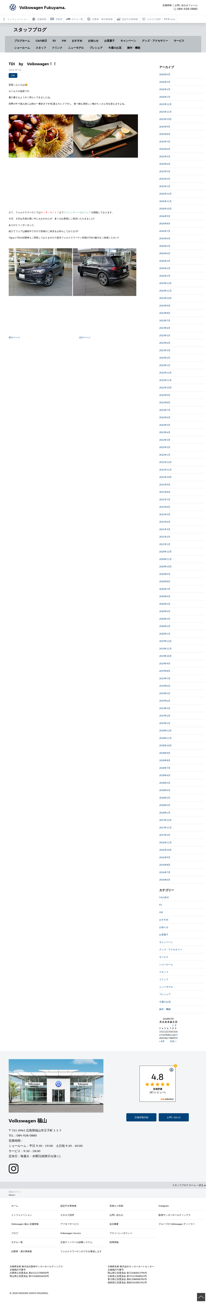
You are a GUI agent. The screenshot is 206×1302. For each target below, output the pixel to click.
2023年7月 (164, 320)
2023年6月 (164, 327)
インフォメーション (21, 1214)
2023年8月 (164, 312)
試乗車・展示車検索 (21, 1251)
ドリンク (57, 47)
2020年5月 (164, 603)
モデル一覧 (17, 1242)
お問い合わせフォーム (186, 5)
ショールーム (22, 47)
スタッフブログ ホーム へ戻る (189, 1185)
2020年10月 (165, 566)
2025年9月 (164, 126)
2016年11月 (165, 842)
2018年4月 (164, 790)
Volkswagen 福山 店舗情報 (25, 1223)
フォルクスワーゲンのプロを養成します (81, 1251)
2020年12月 (165, 551)
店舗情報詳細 (141, 1117)
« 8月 (162, 1041)
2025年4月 (164, 163)
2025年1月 (164, 186)
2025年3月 (164, 171)
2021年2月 (164, 536)
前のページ (14, 337)
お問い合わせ (174, 1117)
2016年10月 (165, 849)
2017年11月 (165, 827)
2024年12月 (165, 193)
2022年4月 (164, 432)
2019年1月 (164, 723)
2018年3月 (164, 797)
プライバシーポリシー (120, 1233)
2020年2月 (164, 626)
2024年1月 (164, 275)
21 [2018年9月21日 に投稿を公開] (171, 1034)
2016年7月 (164, 872)
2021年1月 (164, 544)
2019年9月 (164, 663)
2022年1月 (164, 454)
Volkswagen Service (70, 1233)
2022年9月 (164, 395)
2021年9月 (164, 484)
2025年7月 (164, 141)
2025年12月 (165, 104)
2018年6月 (164, 775)
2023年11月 (165, 290)
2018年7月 (164, 767)
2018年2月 (164, 805)
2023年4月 (164, 342)
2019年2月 (164, 715)
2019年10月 (165, 655)
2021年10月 (165, 477)
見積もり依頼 (116, 1205)
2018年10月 (165, 745)
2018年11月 (165, 738)
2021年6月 (164, 506)
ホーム (14, 1205)
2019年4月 (164, 700)
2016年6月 (164, 879)
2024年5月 (164, 245)
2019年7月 (164, 678)
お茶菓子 (109, 40)
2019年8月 (164, 670)
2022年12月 (165, 372)
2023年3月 (164, 350)
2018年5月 (164, 782)
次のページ (84, 337)
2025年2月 (164, 178)
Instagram (164, 1205)
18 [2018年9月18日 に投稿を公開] (163, 1034)
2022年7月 (164, 409)
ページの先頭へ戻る (201, 1297)
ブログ (14, 1233)
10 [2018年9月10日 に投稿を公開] (160, 1031)
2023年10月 (165, 298)
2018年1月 (164, 812)
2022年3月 (164, 439)
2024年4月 (164, 253)
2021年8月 (164, 491)
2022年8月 (164, 402)
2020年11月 (165, 559)
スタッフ (41, 47)
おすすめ (77, 40)
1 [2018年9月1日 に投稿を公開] (173, 1025)
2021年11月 (165, 469)
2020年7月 (164, 588)
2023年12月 (165, 283)
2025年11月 (165, 111)
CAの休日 (41, 40)
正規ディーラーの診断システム (76, 1242)
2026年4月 (164, 74)
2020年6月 (164, 596)
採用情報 (114, 1242)
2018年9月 (164, 752)
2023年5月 (164, 335)
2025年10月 (165, 119)
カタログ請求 (67, 1214)
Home (11, 1195)
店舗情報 (167, 5)
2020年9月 (164, 574)
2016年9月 (164, 857)
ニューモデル (76, 47)
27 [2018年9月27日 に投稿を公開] (168, 1037)
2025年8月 (164, 134)
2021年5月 (164, 514)
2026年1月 (164, 96)
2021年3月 (164, 529)
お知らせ (93, 40)
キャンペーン (128, 40)
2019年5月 (164, 693)
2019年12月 (165, 641)
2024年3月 (164, 260)
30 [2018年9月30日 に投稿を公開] (176, 1037)
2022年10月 (165, 387)
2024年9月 (164, 216)
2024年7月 (164, 231)
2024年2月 (164, 268)
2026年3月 (164, 81)
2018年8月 (164, 760)
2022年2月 (164, 447)
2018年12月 (165, 730)
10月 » (173, 1041)
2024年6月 (164, 238)
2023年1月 (164, 365)
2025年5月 (164, 156)
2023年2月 (164, 357)
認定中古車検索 (68, 1205)
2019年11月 (165, 648)
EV (54, 40)
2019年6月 (164, 685)
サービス (179, 40)
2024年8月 (164, 223)
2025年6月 (164, 148)
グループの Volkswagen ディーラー (177, 1223)
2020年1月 (164, 633)
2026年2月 (164, 89)
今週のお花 (114, 47)
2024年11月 (165, 201)
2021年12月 (165, 462)
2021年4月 (164, 521)
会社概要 (114, 1223)
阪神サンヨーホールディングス (175, 1214)
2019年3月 (164, 708)
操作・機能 (133, 47)
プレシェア (96, 47)
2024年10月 (165, 208)
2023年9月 (164, 305)
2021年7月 (164, 499)
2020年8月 (164, 581)
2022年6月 (164, 417)
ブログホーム (22, 40)
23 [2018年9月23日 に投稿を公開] (176, 1034)
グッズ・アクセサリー (155, 40)
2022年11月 (165, 380)
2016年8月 (164, 864)
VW (64, 40)
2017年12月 (165, 820)
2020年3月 (164, 618)
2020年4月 (164, 611)
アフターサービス (69, 1223)
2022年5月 (164, 424)
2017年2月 (164, 834)
